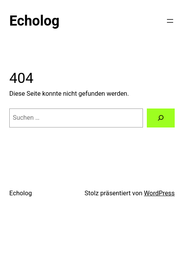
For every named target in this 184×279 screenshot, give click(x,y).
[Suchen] (161, 118)
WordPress (159, 193)
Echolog (34, 21)
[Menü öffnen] (170, 21)
